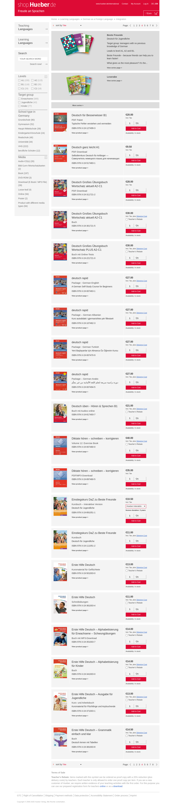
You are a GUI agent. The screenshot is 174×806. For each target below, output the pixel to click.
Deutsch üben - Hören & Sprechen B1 (95, 406)
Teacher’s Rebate (135, 219)
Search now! (36, 64)
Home (54, 19)
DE (152, 4)
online (103, 786)
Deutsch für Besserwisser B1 (89, 115)
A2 (38, 80)
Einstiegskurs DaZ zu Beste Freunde (94, 499)
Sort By (59, 25)
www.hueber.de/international (107, 4)
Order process (121, 795)
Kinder (26, 106)
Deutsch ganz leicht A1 (85, 147)
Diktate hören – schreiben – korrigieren (95, 438)
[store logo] (36, 7)
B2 (38, 84)
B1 (25, 84)
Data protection (81, 795)
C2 (38, 88)
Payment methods (63, 795)
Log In (145, 4)
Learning (25, 41)
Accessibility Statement (102, 795)
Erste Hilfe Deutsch (83, 564)
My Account (135, 4)
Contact (125, 4)
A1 (25, 80)
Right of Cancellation (33, 795)
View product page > (80, 133)
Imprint (133, 795)
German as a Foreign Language (98, 19)
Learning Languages (70, 19)
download (117, 786)
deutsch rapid (80, 278)
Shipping (49, 795)
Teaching (25, 27)
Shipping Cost (141, 216)
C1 (25, 88)
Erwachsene (30, 98)
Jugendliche (29, 102)
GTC (19, 795)
